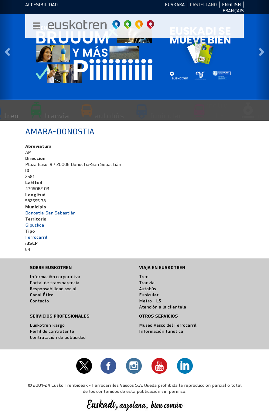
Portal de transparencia (54, 282)
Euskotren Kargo (47, 325)
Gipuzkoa (34, 225)
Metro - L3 (150, 301)
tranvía (56, 115)
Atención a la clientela (162, 307)
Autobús (147, 288)
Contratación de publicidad (58, 337)
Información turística (161, 331)
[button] (6, 50)
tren (11, 115)
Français (233, 10)
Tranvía (147, 282)
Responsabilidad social (53, 288)
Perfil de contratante (52, 331)
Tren (143, 276)
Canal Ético (41, 295)
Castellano (203, 4)
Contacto (39, 301)
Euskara (175, 4)
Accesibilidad (41, 4)
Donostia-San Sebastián (50, 213)
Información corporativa (55, 276)
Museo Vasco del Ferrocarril (167, 325)
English (231, 4)
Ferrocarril (36, 237)
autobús (109, 115)
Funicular (148, 295)
